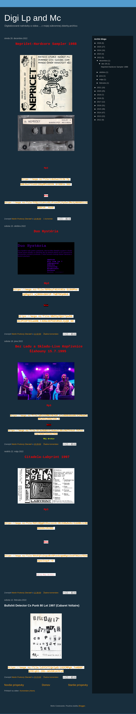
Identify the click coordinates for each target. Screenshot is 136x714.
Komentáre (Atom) (27, 691)
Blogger (82, 706)
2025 (99, 47)
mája (101, 79)
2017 (99, 102)
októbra (102, 72)
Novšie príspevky (14, 685)
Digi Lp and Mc (32, 18)
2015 (99, 109)
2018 (99, 98)
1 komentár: (48, 219)
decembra (103, 61)
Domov (46, 685)
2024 (99, 50)
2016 (99, 105)
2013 (99, 116)
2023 (99, 54)
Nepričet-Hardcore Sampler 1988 (114, 67)
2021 (99, 87)
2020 (99, 91)
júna (101, 76)
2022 (99, 57)
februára (103, 83)
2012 (99, 120)
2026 (99, 43)
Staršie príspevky (78, 685)
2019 (99, 95)
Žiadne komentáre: (51, 334)
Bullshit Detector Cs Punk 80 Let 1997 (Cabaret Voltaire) (41, 605)
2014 (99, 112)
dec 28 (104, 64)
